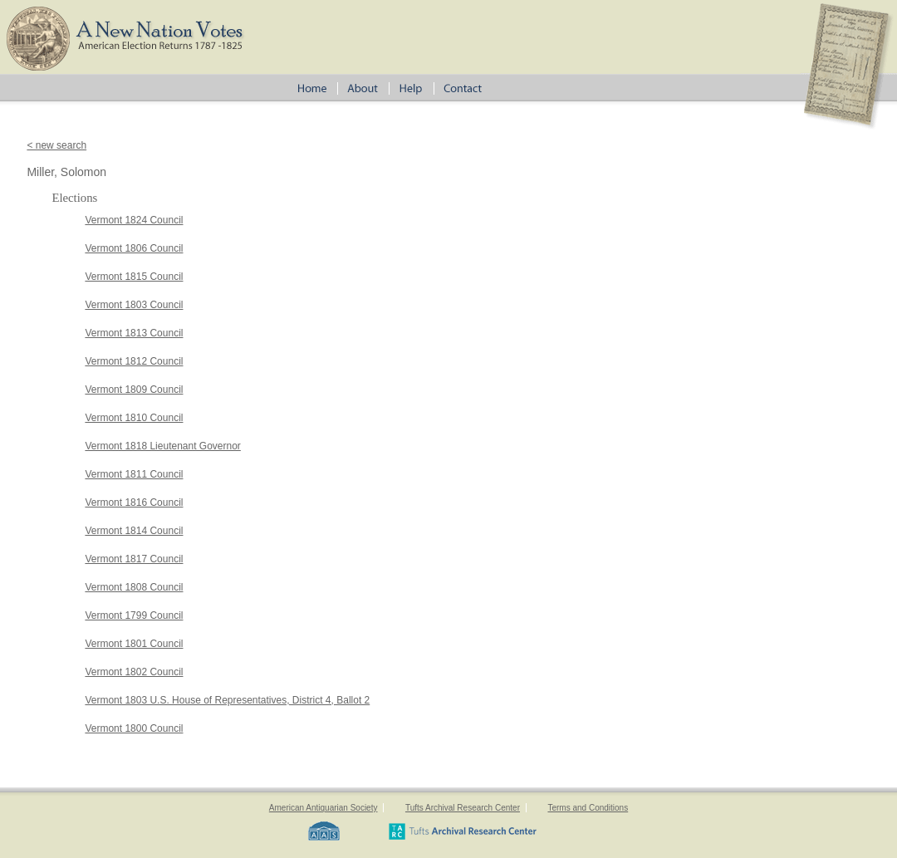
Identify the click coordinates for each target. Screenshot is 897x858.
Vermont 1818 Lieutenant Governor (162, 446)
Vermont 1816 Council (134, 502)
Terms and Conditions (587, 807)
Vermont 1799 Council (134, 615)
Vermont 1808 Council (134, 587)
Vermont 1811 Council (134, 474)
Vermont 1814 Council (134, 531)
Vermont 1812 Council (134, 361)
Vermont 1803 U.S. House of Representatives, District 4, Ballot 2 (227, 700)
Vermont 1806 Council (134, 248)
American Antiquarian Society (323, 807)
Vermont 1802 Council (134, 672)
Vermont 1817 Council (134, 559)
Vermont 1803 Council (134, 305)
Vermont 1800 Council (134, 728)
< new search (56, 145)
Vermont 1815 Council (134, 276)
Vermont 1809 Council (134, 389)
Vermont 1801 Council (134, 644)
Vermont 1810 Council (134, 418)
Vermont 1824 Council (134, 220)
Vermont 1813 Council (134, 333)
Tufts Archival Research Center (462, 807)
